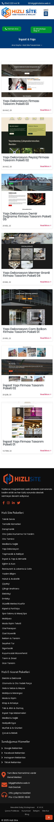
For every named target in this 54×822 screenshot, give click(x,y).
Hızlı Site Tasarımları (31, 45)
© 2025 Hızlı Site (9, 820)
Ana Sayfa (16, 45)
